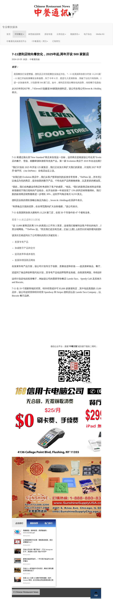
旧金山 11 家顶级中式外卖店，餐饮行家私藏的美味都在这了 (38, 569)
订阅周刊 (56, 41)
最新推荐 (34, 523)
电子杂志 (88, 34)
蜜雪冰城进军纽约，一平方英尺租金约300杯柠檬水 (38, 560)
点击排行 (19, 523)
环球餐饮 (19, 34)
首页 (8, 34)
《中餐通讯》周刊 (39, 41)
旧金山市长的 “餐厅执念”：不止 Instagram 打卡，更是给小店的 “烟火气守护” (38, 550)
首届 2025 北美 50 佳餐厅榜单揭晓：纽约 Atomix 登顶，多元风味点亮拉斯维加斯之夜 (38, 579)
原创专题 (48, 34)
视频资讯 (75, 34)
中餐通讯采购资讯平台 (16, 41)
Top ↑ (95, 594)
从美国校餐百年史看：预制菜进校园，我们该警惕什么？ (38, 541)
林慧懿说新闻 (34, 34)
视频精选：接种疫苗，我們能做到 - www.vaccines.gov (35, 531)
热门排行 (49, 523)
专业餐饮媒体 (10, 27)
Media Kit (100, 34)
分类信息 (61, 34)
